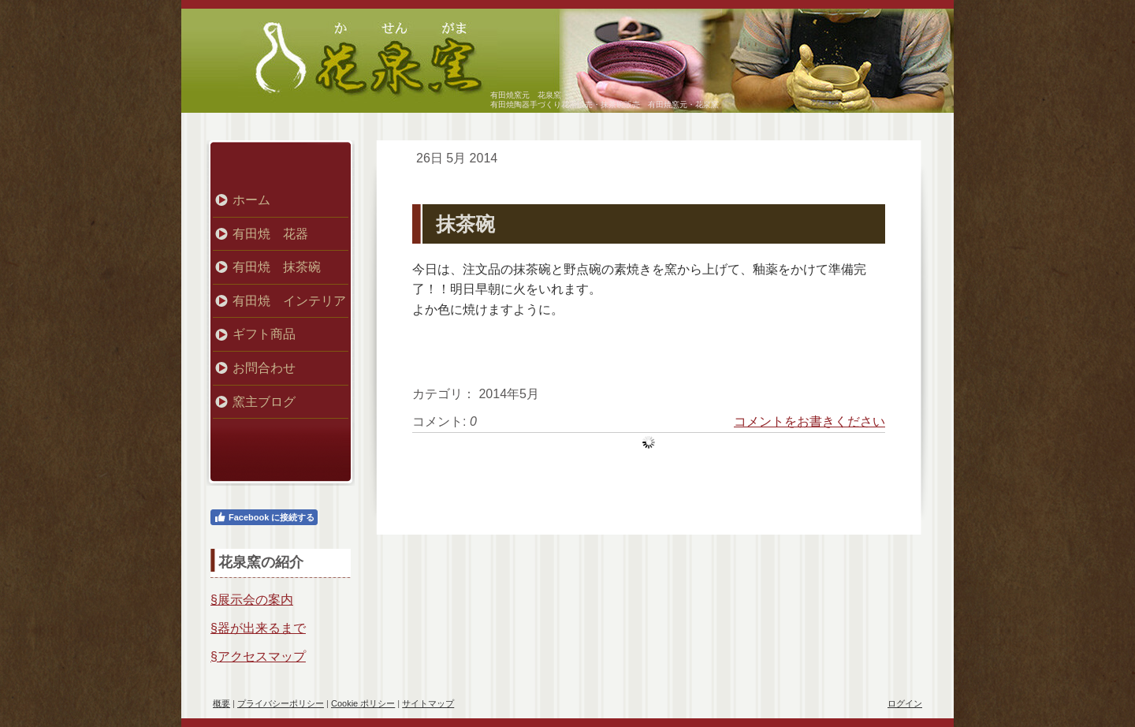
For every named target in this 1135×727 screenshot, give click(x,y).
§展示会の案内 (251, 599)
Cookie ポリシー (363, 703)
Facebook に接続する (264, 517)
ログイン (905, 703)
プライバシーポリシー (280, 703)
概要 (221, 703)
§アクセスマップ (258, 656)
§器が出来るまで (258, 628)
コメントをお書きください (809, 421)
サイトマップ (428, 703)
